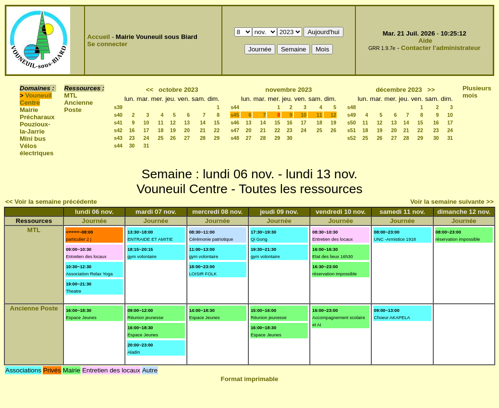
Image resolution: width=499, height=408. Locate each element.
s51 (351, 130)
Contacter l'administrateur (440, 47)
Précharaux (37, 117)
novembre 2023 (288, 89)
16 (132, 130)
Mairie (29, 109)
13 (187, 122)
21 (203, 130)
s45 (235, 115)
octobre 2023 (178, 89)
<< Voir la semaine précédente (51, 201)
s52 (351, 138)
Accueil (98, 36)
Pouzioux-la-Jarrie (35, 128)
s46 (235, 122)
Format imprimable (250, 379)
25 (161, 138)
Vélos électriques (36, 149)
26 (173, 138)
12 (173, 122)
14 (203, 122)
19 (173, 130)
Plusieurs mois (476, 92)
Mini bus (33, 138)
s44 (118, 145)
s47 (235, 130)
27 (187, 138)
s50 (351, 122)
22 (216, 130)
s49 (351, 115)
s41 (118, 122)
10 (146, 122)
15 (216, 122)
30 (132, 145)
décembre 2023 (399, 89)
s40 (118, 115)
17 (146, 130)
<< (150, 89)
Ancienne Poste (78, 106)
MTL (70, 95)
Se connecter (107, 44)
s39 (118, 107)
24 (146, 138)
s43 (118, 138)
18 (161, 130)
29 (216, 138)
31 (146, 145)
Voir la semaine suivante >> (452, 201)
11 (161, 122)
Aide (425, 40)
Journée (94, 220)
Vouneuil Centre (36, 99)
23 (132, 138)
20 (187, 130)
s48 (235, 138)
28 (203, 138)
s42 (118, 130)
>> (431, 89)
